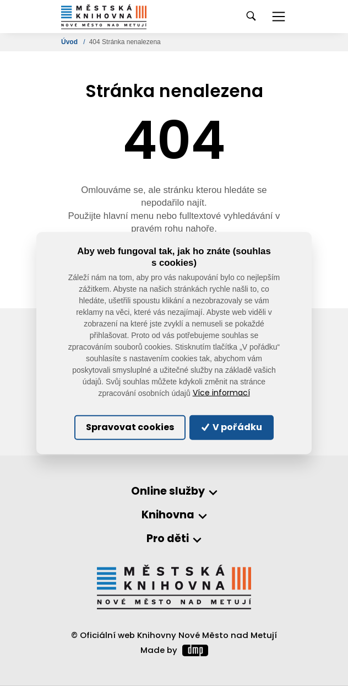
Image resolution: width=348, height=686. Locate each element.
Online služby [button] (168, 492)
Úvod (70, 42)
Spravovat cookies (130, 427)
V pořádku (232, 427)
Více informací (221, 393)
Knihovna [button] (168, 515)
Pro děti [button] (167, 539)
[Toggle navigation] (278, 16)
